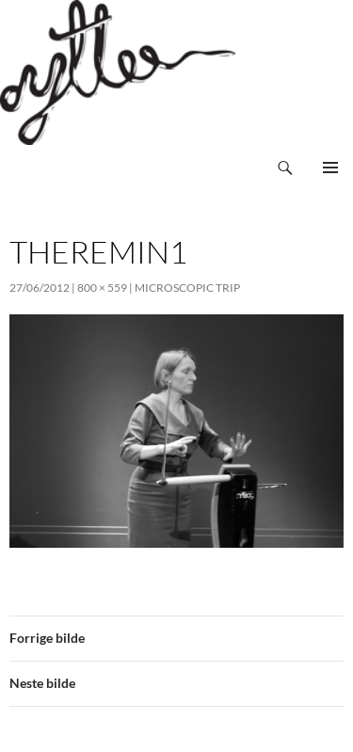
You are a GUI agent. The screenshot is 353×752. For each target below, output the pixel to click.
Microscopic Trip (187, 287)
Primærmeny (330, 167)
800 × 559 (102, 287)
